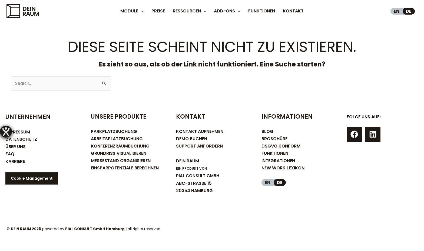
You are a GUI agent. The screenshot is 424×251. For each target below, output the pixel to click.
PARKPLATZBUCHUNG (114, 132)
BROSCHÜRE (274, 139)
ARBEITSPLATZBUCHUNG (117, 139)
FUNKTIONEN (274, 154)
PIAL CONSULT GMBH (198, 176)
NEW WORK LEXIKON (282, 168)
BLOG (267, 132)
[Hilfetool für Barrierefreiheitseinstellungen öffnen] (6, 132)
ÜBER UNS (15, 147)
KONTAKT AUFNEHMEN (199, 132)
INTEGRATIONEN (278, 161)
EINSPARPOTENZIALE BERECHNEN (125, 168)
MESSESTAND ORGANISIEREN (121, 161)
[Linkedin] (372, 134)
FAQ (9, 154)
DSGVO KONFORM (280, 146)
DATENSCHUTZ (21, 140)
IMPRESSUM (17, 132)
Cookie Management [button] (32, 178)
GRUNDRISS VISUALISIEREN (118, 154)
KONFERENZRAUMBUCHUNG (120, 146)
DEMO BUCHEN (191, 139)
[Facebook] (354, 134)
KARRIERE (15, 162)
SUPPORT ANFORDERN (199, 146)
